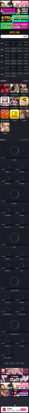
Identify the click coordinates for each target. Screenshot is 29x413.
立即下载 (23, 409)
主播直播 (19, 51)
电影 (2, 56)
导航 (2, 74)
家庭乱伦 (13, 67)
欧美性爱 (26, 54)
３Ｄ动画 (26, 48)
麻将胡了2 (7, 45)
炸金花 (13, 45)
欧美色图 (19, 61)
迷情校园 (7, 69)
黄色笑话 (19, 69)
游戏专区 (26, 42)
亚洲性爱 (7, 54)
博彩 (2, 43)
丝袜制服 (13, 51)
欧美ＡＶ (19, 48)
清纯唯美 (13, 63)
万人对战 (19, 42)
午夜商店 (13, 73)
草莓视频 (19, 73)
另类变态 (26, 57)
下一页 (17, 363)
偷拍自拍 (13, 54)
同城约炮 (7, 73)
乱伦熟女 (19, 57)
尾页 (22, 363)
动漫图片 (26, 61)
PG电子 (7, 42)
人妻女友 (19, 67)
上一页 (11, 363)
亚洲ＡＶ (7, 48)
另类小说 (13, 69)
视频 (2, 49)
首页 (6, 363)
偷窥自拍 (7, 61)
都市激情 (7, 67)
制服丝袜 (7, 57)
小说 (2, 68)
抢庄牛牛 (26, 45)
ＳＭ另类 (26, 51)
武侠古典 (26, 67)
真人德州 (13, 42)
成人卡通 (19, 54)
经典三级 (13, 57)
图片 (2, 62)
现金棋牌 (19, 45)
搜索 (25, 36)
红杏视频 (7, 76)
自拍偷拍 (13, 48)
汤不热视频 (26, 73)
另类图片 (26, 63)
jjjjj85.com (15, 32)
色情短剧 (13, 76)
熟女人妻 (7, 51)
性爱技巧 (26, 69)
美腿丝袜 (7, 63)
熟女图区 (19, 63)
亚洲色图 (13, 61)
